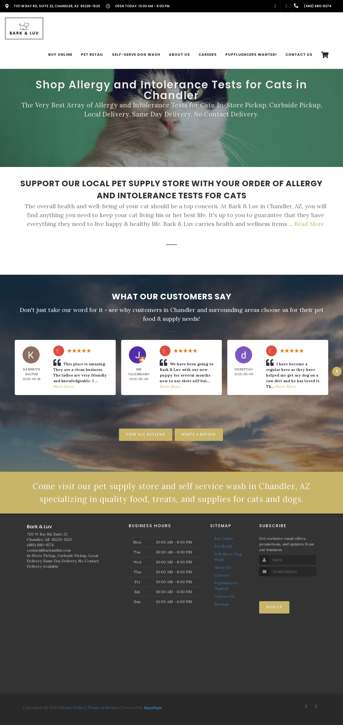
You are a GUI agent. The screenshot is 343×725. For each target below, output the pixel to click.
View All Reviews (145, 434)
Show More (63, 386)
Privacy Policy (72, 707)
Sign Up (274, 607)
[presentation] (287, 586)
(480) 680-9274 (40, 544)
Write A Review (199, 434)
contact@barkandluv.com (49, 550)
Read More (309, 224)
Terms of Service (103, 707)
